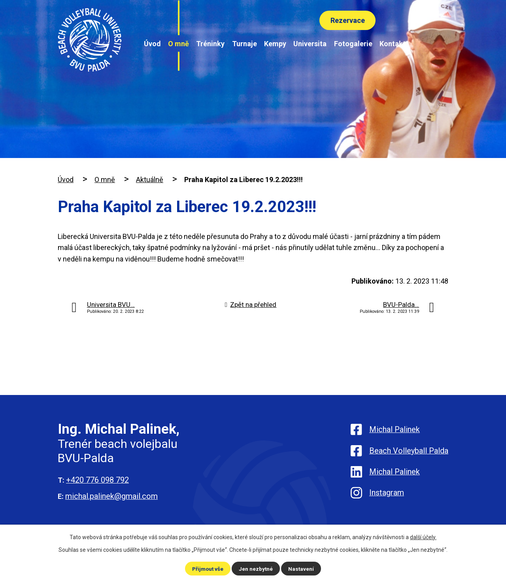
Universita (310, 43)
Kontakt (393, 43)
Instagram (386, 497)
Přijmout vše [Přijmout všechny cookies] (207, 568)
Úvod (152, 43)
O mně (178, 43)
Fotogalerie (353, 43)
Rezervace (346, 21)
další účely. (423, 537)
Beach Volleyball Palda (408, 452)
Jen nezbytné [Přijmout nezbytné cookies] (256, 568)
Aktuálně (149, 179)
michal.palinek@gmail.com (111, 496)
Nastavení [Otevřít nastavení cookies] (302, 568)
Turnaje (244, 43)
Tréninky (210, 43)
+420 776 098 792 (97, 480)
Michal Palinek (394, 429)
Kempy (275, 43)
